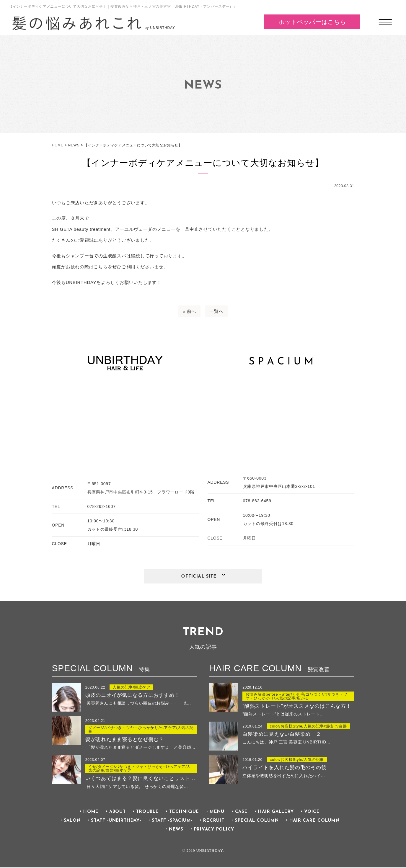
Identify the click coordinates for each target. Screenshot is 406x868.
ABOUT (117, 812)
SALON (72, 821)
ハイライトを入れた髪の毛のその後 (284, 768)
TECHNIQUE (184, 812)
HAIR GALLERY (276, 812)
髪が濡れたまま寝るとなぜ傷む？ (124, 739)
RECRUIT (213, 821)
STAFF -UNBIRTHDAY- (116, 821)
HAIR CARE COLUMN (314, 821)
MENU (217, 812)
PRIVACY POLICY (214, 830)
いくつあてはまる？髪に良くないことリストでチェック (141, 779)
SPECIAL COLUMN (257, 821)
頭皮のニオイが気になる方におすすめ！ (132, 695)
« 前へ (189, 311)
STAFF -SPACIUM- (172, 821)
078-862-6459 (257, 500)
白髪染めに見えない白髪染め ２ (281, 734)
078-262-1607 (101, 506)
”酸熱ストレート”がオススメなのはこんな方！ (296, 706)
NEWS (176, 830)
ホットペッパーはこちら (312, 22)
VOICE (312, 812)
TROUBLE (147, 812)
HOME (91, 812)
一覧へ (216, 311)
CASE (241, 812)
